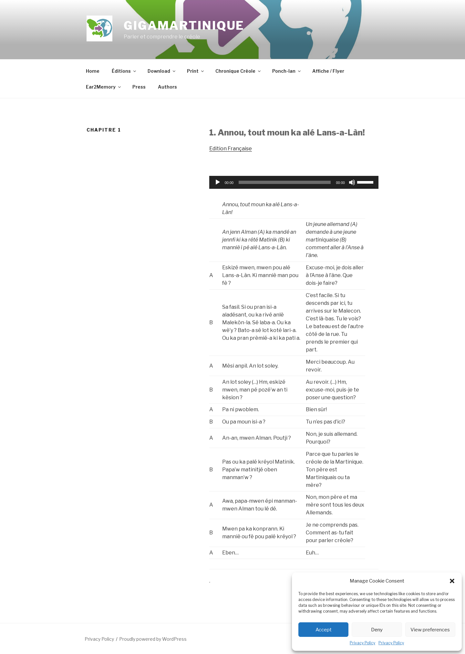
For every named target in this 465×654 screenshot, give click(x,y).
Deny (377, 630)
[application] (293, 182)
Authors (167, 87)
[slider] (285, 182)
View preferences (430, 630)
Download (162, 71)
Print (196, 71)
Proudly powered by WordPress (153, 639)
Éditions (124, 71)
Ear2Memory (104, 87)
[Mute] (352, 182)
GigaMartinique (184, 25)
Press (139, 87)
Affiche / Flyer (328, 71)
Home (92, 71)
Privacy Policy (362, 642)
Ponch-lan (287, 71)
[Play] (217, 182)
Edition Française (230, 148)
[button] (452, 581)
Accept (323, 630)
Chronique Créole (238, 71)
